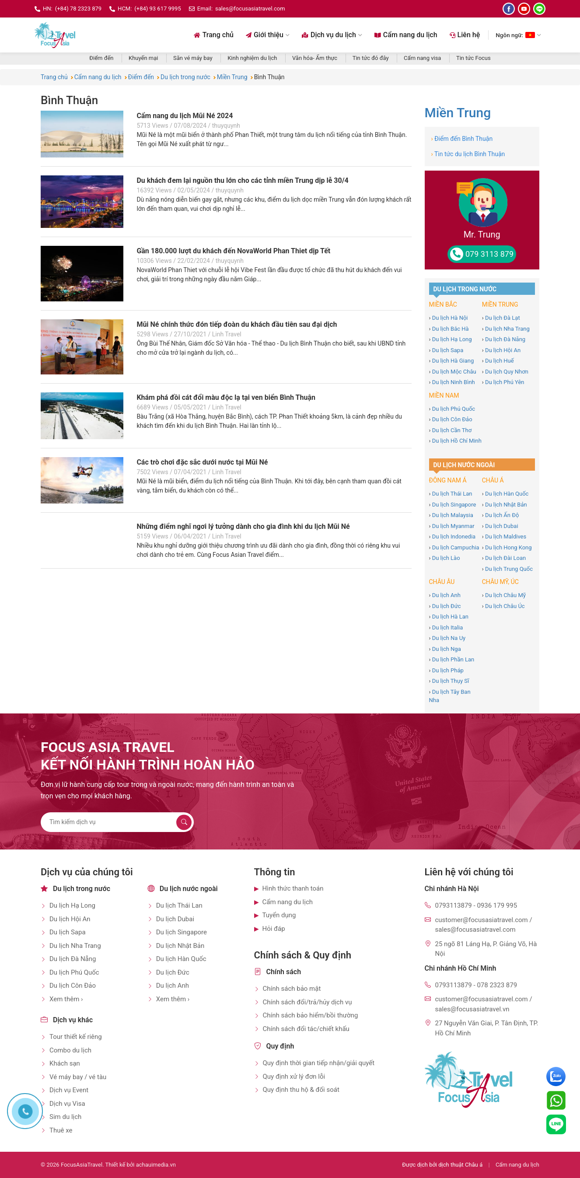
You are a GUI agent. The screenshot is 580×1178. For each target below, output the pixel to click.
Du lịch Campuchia (455, 547)
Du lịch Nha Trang (507, 328)
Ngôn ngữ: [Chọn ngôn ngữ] (518, 34)
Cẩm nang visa (422, 58)
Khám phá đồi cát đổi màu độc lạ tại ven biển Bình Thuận (225, 397)
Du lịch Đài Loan (505, 558)
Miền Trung (458, 112)
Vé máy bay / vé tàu (77, 1077)
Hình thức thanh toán (293, 888)
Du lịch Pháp (448, 670)
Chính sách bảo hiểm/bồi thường (310, 1015)
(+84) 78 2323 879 (78, 8)
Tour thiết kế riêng (75, 1037)
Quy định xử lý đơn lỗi (294, 1076)
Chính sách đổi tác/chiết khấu (306, 1029)
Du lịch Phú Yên (504, 382)
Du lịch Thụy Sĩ (450, 681)
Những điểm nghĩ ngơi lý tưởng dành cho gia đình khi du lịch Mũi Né (242, 526)
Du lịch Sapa (448, 350)
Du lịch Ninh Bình (453, 382)
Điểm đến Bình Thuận (462, 138)
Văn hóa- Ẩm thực (314, 58)
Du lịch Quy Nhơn (506, 371)
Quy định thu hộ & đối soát (301, 1090)
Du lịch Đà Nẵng (505, 339)
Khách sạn (64, 1063)
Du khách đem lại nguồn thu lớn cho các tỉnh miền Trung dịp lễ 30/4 (242, 180)
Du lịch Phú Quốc (453, 408)
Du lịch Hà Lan (450, 616)
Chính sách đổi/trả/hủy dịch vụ (307, 1002)
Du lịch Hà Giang (453, 360)
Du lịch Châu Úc (505, 606)
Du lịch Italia (447, 627)
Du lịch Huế (499, 360)
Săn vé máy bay (193, 58)
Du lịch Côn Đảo (452, 419)
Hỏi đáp (273, 929)
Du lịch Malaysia (452, 515)
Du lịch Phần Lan (453, 659)
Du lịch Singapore (454, 504)
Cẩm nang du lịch (405, 35)
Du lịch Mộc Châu (454, 371)
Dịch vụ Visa (67, 1104)
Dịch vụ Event (68, 1090)
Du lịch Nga (446, 649)
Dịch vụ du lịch (332, 35)
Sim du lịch (65, 1117)
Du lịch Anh (446, 595)
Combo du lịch (70, 1050)
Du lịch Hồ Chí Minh (457, 440)
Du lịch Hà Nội (450, 318)
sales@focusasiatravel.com (250, 8)
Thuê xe (60, 1130)
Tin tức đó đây (371, 58)
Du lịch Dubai (501, 526)
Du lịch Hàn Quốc (507, 493)
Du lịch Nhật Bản (506, 504)
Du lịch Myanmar (453, 526)
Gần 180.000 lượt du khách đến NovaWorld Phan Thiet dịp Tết (233, 251)
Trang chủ (214, 35)
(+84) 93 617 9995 (157, 8)
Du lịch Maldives (505, 536)
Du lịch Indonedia (454, 536)
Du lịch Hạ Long (452, 339)
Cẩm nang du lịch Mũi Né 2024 (184, 116)
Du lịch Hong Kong (508, 547)
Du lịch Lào (446, 558)
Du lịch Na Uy (449, 638)
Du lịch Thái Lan (452, 493)
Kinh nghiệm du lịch (252, 58)
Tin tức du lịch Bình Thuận (468, 153)
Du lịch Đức (446, 606)
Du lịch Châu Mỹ (505, 595)
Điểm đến (101, 58)
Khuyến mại (143, 58)
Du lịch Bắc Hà (450, 328)
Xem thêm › (66, 999)
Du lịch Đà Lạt (502, 318)
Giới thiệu (268, 35)
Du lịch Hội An (503, 350)
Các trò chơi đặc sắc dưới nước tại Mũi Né (202, 462)
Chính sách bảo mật (292, 989)
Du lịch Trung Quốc (509, 569)
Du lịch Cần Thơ (452, 430)
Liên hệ (465, 35)
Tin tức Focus (473, 58)
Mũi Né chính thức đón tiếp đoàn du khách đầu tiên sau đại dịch (236, 324)
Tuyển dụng (279, 915)
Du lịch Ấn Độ (502, 515)
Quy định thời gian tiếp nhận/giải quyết (319, 1063)
